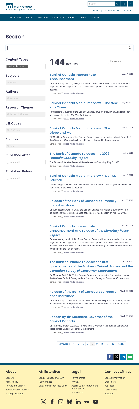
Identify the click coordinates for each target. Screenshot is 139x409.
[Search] (130, 48)
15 (113, 343)
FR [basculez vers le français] (124, 3)
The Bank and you (112, 10)
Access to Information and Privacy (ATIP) (85, 387)
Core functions (15, 17)
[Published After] (25, 162)
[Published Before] (25, 178)
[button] (110, 357)
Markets (30, 17)
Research (72, 17)
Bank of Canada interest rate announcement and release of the (89, 230)
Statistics (95, 17)
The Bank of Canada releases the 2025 (79, 156)
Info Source (77, 392)
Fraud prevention (14, 393)
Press (83, 17)
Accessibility (12, 381)
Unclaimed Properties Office (53, 385)
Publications (58, 17)
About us (95, 10)
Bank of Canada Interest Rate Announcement (73, 77)
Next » (121, 343)
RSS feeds (109, 385)
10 (102, 343)
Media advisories (77, 93)
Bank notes (43, 17)
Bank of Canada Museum (51, 377)
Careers (127, 10)
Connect (45, 381)
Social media (111, 389)
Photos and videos (15, 385)
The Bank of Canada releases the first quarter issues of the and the (91, 266)
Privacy (75, 381)
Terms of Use (78, 377)
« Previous (64, 343)
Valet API (109, 393)
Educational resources (17, 389)
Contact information (115, 377)
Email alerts (110, 381)
